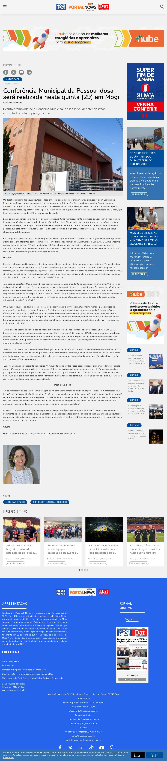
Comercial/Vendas (83, 715)
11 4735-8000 (84, 698)
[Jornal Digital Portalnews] (132, 649)
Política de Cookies (154, 755)
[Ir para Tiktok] (91, 748)
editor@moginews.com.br (84, 736)
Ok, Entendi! (137, 755)
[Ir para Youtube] (102, 748)
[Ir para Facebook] (60, 748)
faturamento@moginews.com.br (83, 711)
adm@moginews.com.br (83, 706)
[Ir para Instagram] (81, 748)
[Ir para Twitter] (70, 748)
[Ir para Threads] (112, 748)
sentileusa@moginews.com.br (83, 723)
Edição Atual (132, 679)
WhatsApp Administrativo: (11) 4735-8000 (83, 702)
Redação (83, 727)
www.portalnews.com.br (13, 690)
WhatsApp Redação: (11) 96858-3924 (83, 731)
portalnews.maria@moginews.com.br (83, 740)
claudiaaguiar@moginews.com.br (83, 719)
